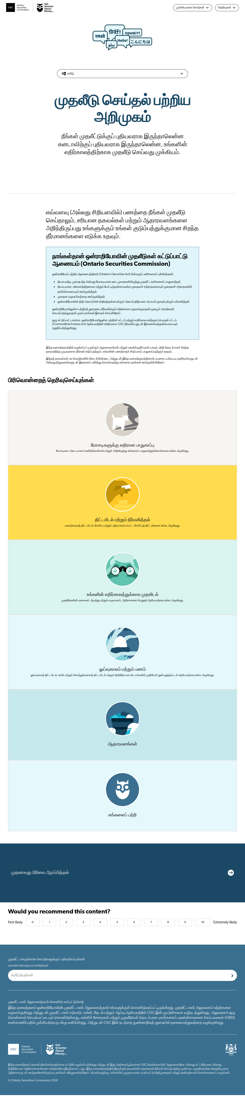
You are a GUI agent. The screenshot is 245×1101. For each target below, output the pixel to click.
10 (202, 928)
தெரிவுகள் (227, 7)
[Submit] (232, 981)
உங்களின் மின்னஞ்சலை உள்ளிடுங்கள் (28, 971)
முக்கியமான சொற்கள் (192, 7)
